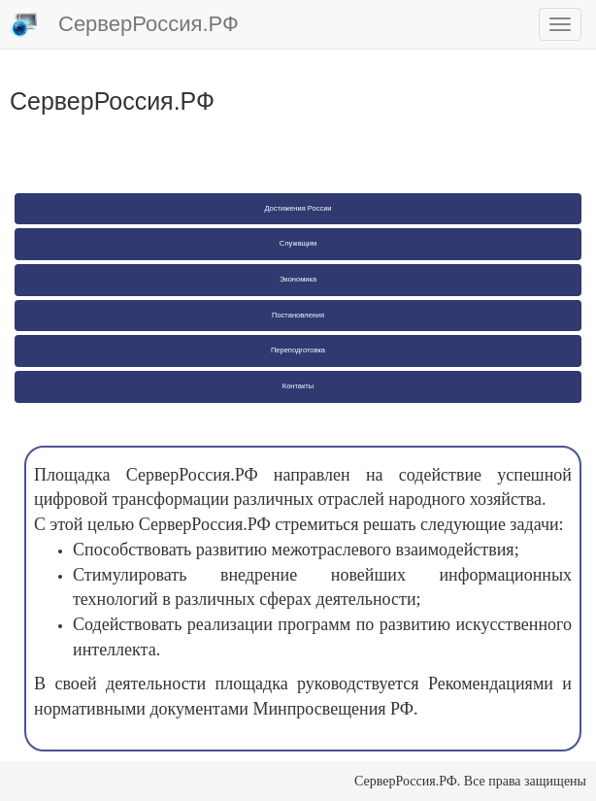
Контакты (298, 386)
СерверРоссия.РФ (124, 25)
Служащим (298, 243)
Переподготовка (298, 350)
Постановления (298, 315)
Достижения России (297, 208)
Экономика (298, 279)
